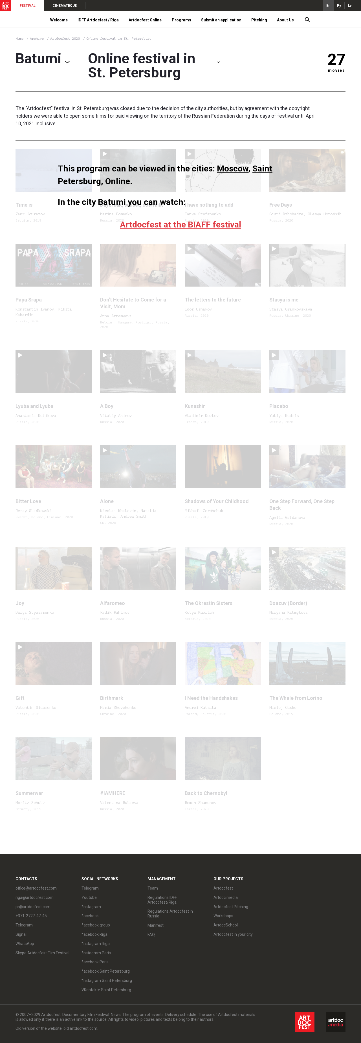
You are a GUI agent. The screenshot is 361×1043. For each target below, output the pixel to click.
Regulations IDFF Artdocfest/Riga (162, 899)
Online (117, 181)
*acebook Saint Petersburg (106, 971)
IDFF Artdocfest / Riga (98, 20)
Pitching (259, 20)
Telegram (24, 925)
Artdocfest (223, 888)
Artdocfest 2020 (66, 39)
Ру (339, 6)
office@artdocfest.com (36, 888)
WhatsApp (25, 943)
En (328, 6)
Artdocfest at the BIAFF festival (180, 224)
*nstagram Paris (96, 953)
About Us (285, 20)
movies (336, 70)
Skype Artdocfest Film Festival (42, 953)
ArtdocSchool (225, 925)
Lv (350, 6)
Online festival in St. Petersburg (118, 39)
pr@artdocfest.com (33, 906)
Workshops (223, 916)
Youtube (89, 897)
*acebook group (96, 925)
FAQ (151, 934)
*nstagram (91, 906)
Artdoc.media (225, 897)
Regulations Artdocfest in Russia (170, 913)
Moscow (232, 168)
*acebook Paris (95, 962)
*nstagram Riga (96, 943)
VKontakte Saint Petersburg (106, 990)
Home (19, 39)
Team (153, 888)
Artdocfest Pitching (230, 906)
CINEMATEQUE (64, 6)
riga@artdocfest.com (35, 897)
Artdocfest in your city (233, 934)
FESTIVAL (28, 6)
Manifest (156, 925)
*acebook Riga (94, 934)
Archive (37, 39)
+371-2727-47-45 (31, 916)
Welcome (59, 20)
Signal (21, 934)
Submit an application (221, 20)
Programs (181, 20)
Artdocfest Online (145, 20)
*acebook (90, 916)
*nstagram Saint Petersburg (107, 980)
